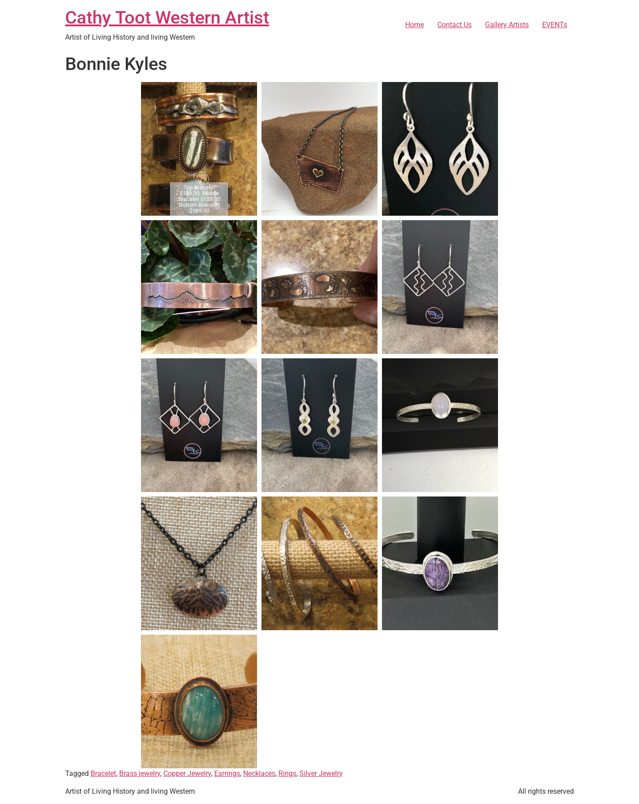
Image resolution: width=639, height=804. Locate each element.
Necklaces (259, 773)
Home (414, 25)
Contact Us (454, 25)
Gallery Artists (507, 25)
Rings (287, 773)
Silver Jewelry (321, 773)
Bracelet (103, 773)
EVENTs (554, 25)
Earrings (227, 773)
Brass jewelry (139, 773)
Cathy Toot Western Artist (167, 17)
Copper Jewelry (187, 773)
